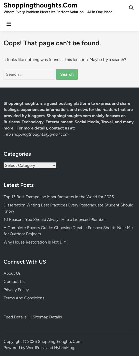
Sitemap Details (47, 317)
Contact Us (14, 281)
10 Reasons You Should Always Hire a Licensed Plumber (55, 219)
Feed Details (15, 317)
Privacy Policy (16, 289)
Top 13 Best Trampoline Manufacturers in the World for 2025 (59, 196)
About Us (12, 273)
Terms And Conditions (24, 298)
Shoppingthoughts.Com (40, 5)
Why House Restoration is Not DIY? (36, 242)
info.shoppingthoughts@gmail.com (36, 134)
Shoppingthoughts (21, 103)
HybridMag (64, 347)
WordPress (35, 347)
